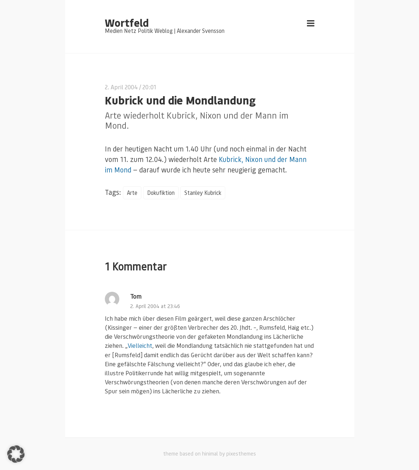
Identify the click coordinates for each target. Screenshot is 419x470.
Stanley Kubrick (202, 192)
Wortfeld (127, 22)
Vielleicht (140, 345)
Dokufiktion (161, 192)
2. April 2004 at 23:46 (155, 306)
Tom (135, 296)
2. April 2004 (121, 87)
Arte (132, 192)
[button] (16, 454)
